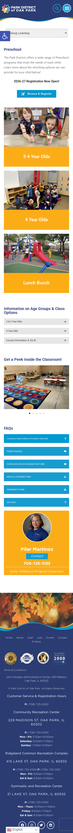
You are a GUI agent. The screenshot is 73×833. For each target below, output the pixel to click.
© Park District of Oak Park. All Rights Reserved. (36, 688)
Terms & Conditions (15, 670)
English (15, 830)
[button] (5, 36)
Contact (37, 556)
